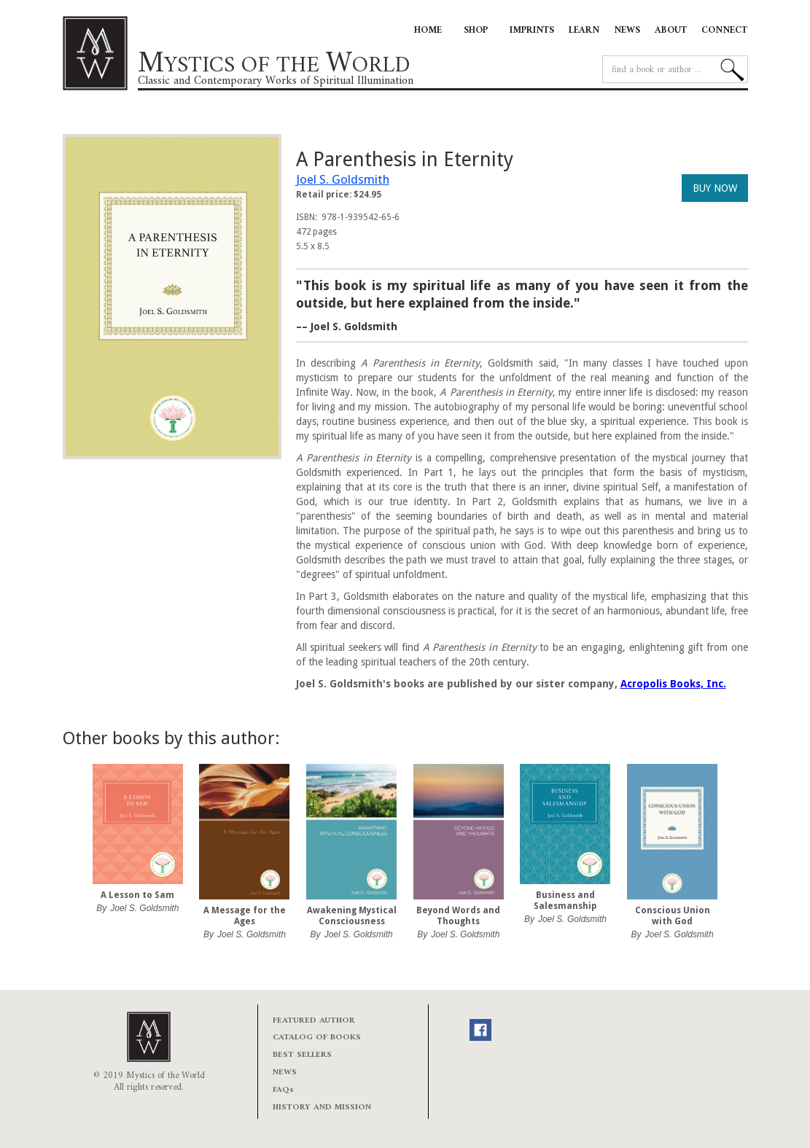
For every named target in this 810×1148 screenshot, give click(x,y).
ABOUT (671, 30)
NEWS (627, 30)
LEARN (584, 30)
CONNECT (724, 30)
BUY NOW (715, 188)
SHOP (476, 30)
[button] (92, 859)
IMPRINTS (532, 30)
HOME (428, 30)
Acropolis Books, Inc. (673, 684)
